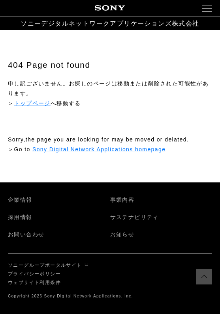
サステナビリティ (134, 217)
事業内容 (122, 200)
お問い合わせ (26, 234)
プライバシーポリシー (34, 274)
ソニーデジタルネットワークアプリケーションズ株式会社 (110, 23)
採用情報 (20, 217)
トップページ (32, 103)
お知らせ (122, 234)
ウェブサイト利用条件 (34, 282)
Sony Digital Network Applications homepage (98, 149)
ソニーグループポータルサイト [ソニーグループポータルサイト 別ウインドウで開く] (45, 265)
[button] (207, 8)
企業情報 (20, 200)
